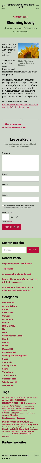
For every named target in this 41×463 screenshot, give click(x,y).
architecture (8, 302)
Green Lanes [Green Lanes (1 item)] (10, 408)
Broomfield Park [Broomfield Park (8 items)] (13, 403)
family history (8, 326)
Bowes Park (7, 312)
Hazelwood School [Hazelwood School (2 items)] (22, 408)
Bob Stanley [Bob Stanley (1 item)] (5, 400)
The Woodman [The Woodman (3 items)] (27, 431)
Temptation (7, 269)
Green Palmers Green (12, 336)
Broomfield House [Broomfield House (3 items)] (19, 400)
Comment (6, 153)
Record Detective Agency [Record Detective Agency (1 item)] (9, 427)
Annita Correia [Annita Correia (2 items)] (16, 397)
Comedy (6, 316)
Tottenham (7, 372)
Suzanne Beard (15, 28)
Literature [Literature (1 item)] (22, 413)
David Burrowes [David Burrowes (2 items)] (16, 406)
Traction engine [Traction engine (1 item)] (6, 434)
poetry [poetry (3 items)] (29, 424)
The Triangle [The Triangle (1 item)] (15, 431)
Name (5, 174)
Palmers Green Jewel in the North (20, 6)
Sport (5, 369)
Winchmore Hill (9, 382)
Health (5, 339)
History (5, 342)
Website (5, 195)
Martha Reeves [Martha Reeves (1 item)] (30, 413)
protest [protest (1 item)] (35, 424)
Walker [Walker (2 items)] (15, 434)
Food (4, 332)
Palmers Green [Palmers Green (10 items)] (13, 418)
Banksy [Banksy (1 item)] (35, 397)
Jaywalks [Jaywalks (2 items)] (6, 410)
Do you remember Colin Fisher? (17, 263)
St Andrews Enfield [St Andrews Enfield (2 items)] (10, 429)
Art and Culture (9, 306)
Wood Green (8, 385)
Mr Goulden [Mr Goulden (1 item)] (5, 415)
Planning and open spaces (14, 355)
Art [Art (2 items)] (24, 397)
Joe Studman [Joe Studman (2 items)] (16, 410)
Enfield (5, 322)
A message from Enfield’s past (16, 274)
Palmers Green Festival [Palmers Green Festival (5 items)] (15, 421)
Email (5, 185)
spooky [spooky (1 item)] (32, 427)
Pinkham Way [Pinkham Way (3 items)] (18, 424)
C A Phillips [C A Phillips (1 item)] (5, 406)
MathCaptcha (9, 221)
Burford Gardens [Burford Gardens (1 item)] (31, 403)
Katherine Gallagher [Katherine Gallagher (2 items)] (10, 413)
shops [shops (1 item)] (27, 427)
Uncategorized (20, 17)
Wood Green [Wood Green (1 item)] (5, 436)
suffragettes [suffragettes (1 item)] (34, 429)
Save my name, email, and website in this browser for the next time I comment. (19, 207)
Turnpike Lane (9, 375)
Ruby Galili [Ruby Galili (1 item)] (21, 427)
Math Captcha (7, 213)
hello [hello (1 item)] (32, 408)
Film (4, 329)
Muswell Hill (7, 349)
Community (7, 319)
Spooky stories (9, 365)
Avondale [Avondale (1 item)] (29, 397)
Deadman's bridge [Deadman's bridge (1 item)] (29, 406)
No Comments (22, 32)
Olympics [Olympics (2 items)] (14, 415)
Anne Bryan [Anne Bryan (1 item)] (5, 397)
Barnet (5, 309)
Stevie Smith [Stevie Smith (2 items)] (24, 429)
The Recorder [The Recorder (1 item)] (6, 431)
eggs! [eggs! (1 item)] (4, 408)
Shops (5, 359)
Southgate (7, 362)
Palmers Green (9, 352)
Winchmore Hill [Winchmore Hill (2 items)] (25, 434)
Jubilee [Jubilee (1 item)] (25, 410)
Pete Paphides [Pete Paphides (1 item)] (6, 424)
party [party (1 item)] (31, 422)
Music (5, 346)
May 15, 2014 (32, 28)
